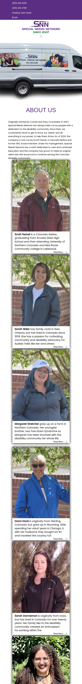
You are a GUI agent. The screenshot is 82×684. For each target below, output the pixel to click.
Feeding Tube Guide (21, 13)
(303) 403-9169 (19, 3)
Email (14, 17)
